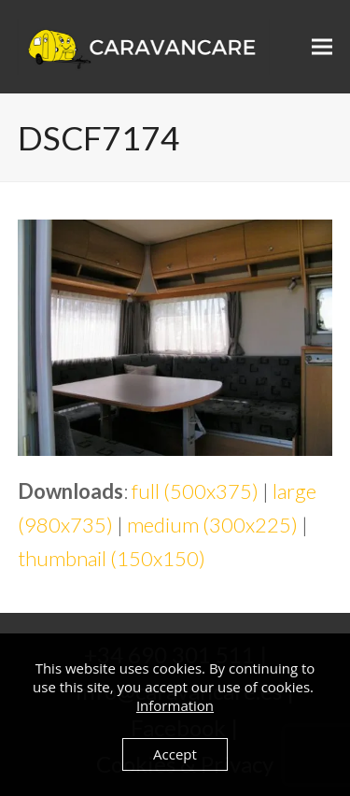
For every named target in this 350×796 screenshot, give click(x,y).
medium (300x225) (212, 524)
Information (175, 705)
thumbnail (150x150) (111, 558)
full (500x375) (195, 491)
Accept (175, 754)
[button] (322, 47)
